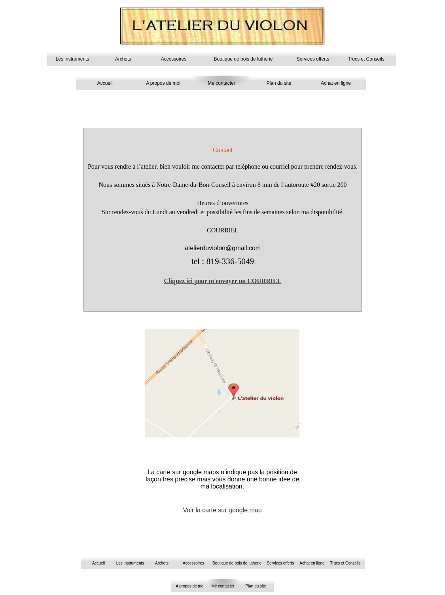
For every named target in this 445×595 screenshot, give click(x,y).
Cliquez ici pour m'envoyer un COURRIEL (223, 281)
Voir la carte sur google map (222, 510)
